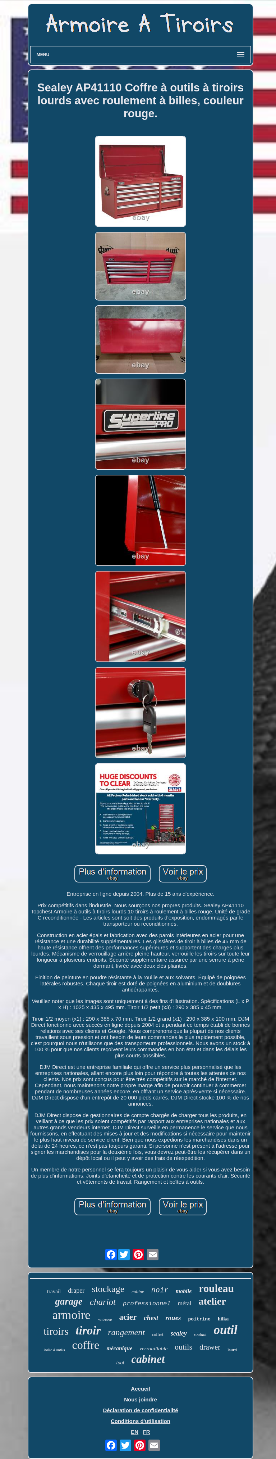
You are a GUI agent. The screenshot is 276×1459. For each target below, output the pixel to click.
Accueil (140, 1389)
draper (76, 1290)
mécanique (119, 1348)
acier (128, 1317)
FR (146, 1432)
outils (183, 1346)
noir (160, 1290)
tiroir (88, 1330)
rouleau (216, 1288)
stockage (108, 1289)
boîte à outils (54, 1349)
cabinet (148, 1359)
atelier (212, 1301)
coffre (85, 1344)
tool (120, 1362)
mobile (184, 1291)
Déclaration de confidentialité (140, 1410)
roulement (104, 1320)
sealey (179, 1333)
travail (54, 1291)
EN (134, 1432)
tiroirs (55, 1331)
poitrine (199, 1319)
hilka (223, 1319)
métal (185, 1303)
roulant (200, 1334)
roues (173, 1318)
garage (69, 1301)
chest (151, 1318)
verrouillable (153, 1348)
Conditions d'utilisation (140, 1421)
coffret (158, 1334)
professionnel (147, 1303)
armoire (71, 1315)
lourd (232, 1349)
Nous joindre (140, 1399)
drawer (209, 1347)
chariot (103, 1302)
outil (226, 1330)
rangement (126, 1332)
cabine (138, 1291)
